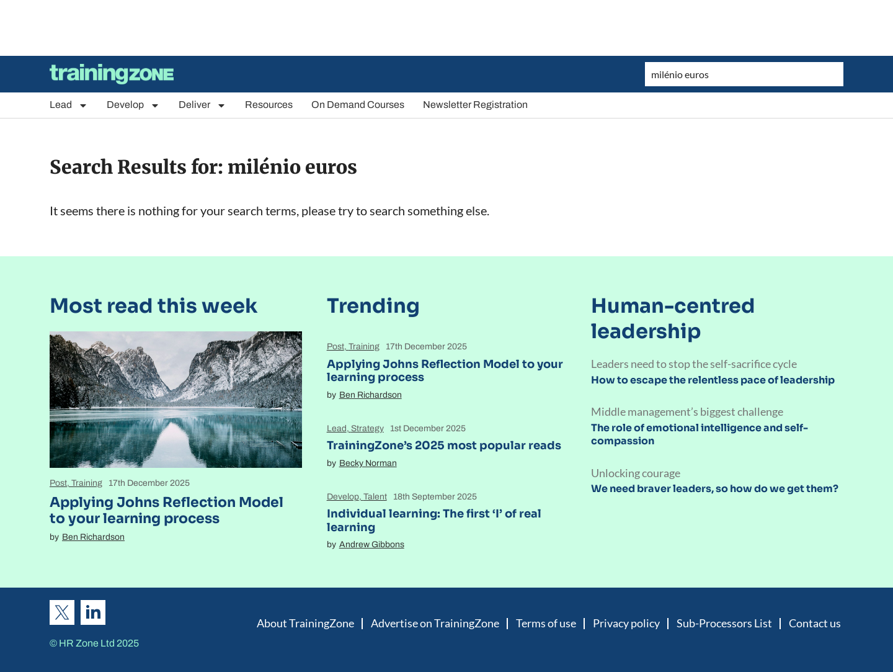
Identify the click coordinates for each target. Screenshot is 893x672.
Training (86, 483)
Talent (375, 496)
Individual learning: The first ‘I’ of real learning (434, 520)
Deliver (202, 105)
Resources (269, 104)
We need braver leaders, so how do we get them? (714, 488)
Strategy (367, 428)
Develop (133, 105)
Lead (69, 105)
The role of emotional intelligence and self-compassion (699, 434)
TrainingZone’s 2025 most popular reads (444, 445)
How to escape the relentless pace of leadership (713, 380)
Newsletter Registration (475, 104)
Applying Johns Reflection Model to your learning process (166, 510)
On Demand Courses (357, 104)
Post (58, 483)
